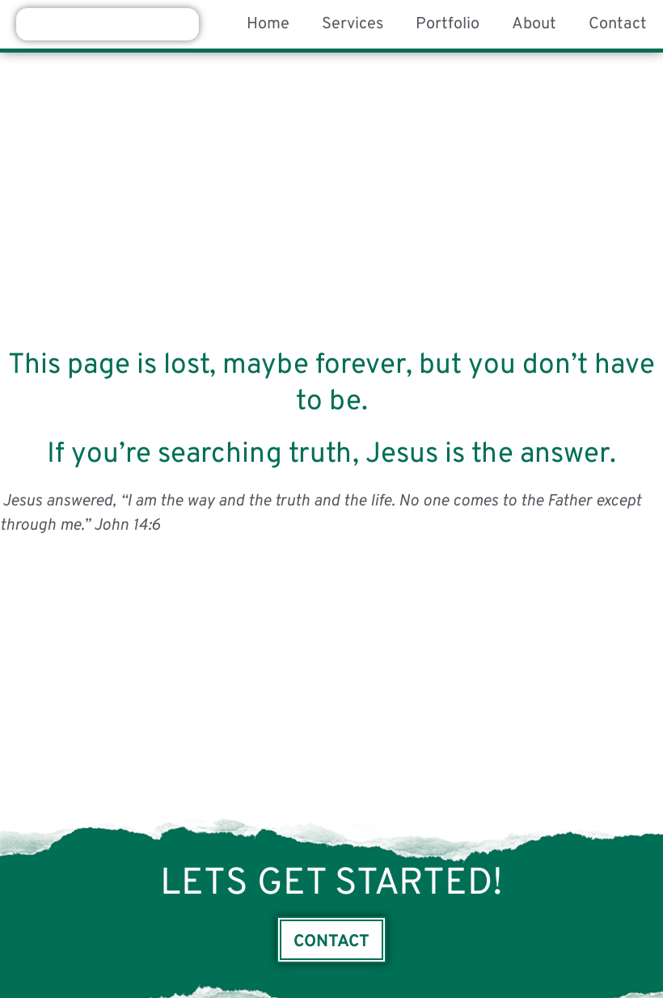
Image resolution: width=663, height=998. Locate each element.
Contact (618, 24)
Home (268, 24)
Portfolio (447, 24)
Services (352, 24)
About (534, 24)
